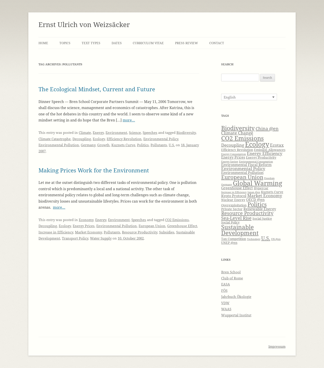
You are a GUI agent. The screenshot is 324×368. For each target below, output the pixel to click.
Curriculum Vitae (148, 43)
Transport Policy (75, 238)
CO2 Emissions (177, 219)
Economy (86, 219)
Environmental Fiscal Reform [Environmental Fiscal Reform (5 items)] (246, 164)
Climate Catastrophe (54, 139)
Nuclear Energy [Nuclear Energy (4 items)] (233, 200)
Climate (85, 132)
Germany (88, 145)
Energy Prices (83, 226)
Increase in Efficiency (55, 232)
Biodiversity (186, 132)
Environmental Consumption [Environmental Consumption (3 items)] (256, 161)
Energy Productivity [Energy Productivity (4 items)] (261, 157)
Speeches (150, 132)
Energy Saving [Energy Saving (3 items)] (229, 161)
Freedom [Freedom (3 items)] (269, 178)
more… (129, 120)
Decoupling (81, 139)
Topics (64, 43)
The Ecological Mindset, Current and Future (96, 89)
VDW (225, 303)
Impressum (277, 346)
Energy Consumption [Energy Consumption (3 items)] (233, 154)
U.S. (172, 145)
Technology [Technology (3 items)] (253, 239)
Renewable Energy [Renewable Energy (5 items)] (259, 208)
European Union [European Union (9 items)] (242, 177)
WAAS (226, 309)
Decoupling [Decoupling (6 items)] (232, 145)
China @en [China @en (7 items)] (267, 128)
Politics (143, 145)
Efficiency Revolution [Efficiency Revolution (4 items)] (237, 150)
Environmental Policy (160, 139)
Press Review (186, 43)
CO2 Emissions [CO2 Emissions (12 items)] (242, 138)
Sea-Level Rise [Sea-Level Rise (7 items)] (236, 218)
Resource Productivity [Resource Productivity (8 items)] (247, 213)
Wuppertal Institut (236, 315)
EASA (225, 284)
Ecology (99, 139)
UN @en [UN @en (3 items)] (276, 239)
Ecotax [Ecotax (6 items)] (277, 145)
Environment (116, 132)
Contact (216, 43)
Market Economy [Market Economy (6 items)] (264, 195)
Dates (117, 43)
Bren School (231, 272)
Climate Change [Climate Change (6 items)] (237, 133)
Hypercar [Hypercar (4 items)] (261, 188)
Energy (98, 132)
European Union (152, 226)
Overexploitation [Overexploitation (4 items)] (234, 205)
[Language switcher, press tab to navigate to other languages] (249, 97)
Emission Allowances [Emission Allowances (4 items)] (269, 150)
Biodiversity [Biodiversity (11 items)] (238, 128)
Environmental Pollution (58, 145)
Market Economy (88, 232)
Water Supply (101, 238)
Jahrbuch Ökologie (236, 296)
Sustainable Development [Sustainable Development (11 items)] (240, 230)
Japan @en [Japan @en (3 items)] (254, 192)
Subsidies (166, 232)
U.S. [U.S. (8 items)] (265, 238)
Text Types (91, 43)
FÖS (224, 290)
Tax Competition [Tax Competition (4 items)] (233, 239)
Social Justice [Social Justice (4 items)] (262, 218)
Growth (103, 145)
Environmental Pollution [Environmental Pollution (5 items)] (242, 172)
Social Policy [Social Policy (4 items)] (230, 222)
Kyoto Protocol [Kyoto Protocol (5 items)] (233, 195)
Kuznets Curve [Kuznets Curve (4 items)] (272, 192)
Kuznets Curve (123, 145)
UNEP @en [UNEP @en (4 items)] (229, 242)
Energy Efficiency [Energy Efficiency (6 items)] (264, 153)
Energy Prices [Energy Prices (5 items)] (233, 157)
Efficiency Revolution (124, 139)
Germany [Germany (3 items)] (226, 184)
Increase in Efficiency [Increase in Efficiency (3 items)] (234, 192)
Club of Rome (232, 278)
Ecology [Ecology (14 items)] (257, 144)
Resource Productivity (139, 232)
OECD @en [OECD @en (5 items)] (255, 199)
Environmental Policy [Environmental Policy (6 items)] (243, 168)
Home (43, 43)
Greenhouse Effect (182, 226)
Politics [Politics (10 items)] (257, 204)
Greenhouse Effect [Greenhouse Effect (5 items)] (237, 187)
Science (135, 132)
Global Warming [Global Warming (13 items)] (257, 183)
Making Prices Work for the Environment (93, 170)
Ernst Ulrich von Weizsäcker (84, 24)
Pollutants (159, 145)
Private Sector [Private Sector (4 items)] (232, 209)
